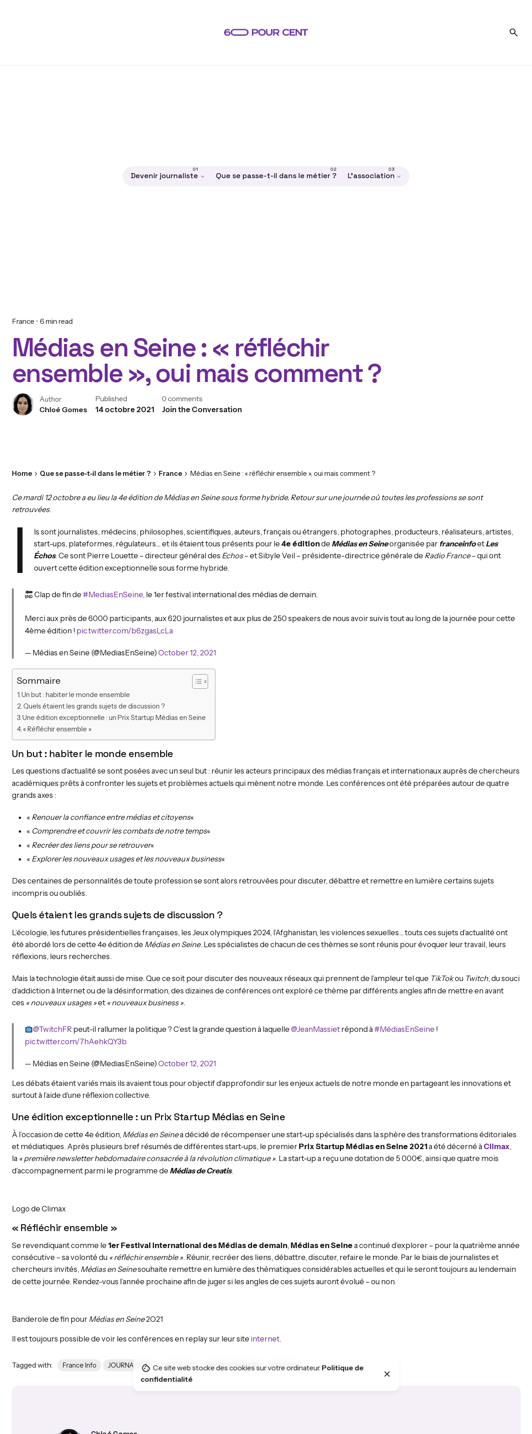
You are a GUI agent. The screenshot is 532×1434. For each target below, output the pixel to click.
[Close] (387, 1374)
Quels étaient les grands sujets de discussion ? (94, 706)
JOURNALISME (130, 1365)
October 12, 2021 (187, 652)
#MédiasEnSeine (404, 1029)
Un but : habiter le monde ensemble (75, 695)
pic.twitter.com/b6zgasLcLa (124, 630)
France (23, 321)
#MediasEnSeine (113, 594)
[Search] (514, 33)
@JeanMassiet (315, 1029)
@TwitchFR (52, 1029)
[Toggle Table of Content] (195, 681)
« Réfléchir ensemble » (57, 729)
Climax (497, 1146)
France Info (80, 1365)
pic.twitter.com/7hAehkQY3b (76, 1041)
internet (265, 1338)
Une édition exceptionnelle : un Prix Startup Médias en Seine (114, 718)
